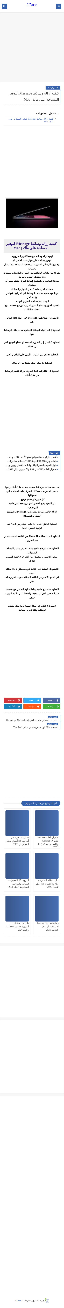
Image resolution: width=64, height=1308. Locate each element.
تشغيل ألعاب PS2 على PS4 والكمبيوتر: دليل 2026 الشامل (30, 469)
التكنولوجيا (53, 87)
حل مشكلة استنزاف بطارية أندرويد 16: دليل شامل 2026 (47, 883)
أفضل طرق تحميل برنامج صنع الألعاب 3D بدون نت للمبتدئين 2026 (30, 457)
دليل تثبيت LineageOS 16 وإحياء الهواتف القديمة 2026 (48, 926)
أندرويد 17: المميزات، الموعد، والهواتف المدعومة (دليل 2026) (18, 883)
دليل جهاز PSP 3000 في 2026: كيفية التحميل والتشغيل (30, 461)
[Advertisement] (32, 48)
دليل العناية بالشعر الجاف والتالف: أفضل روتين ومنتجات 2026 (30, 465)
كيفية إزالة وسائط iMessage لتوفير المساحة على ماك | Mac (31, 120)
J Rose (32, 5)
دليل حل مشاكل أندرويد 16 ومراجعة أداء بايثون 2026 (17, 926)
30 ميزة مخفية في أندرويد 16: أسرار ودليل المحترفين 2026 (17, 840)
